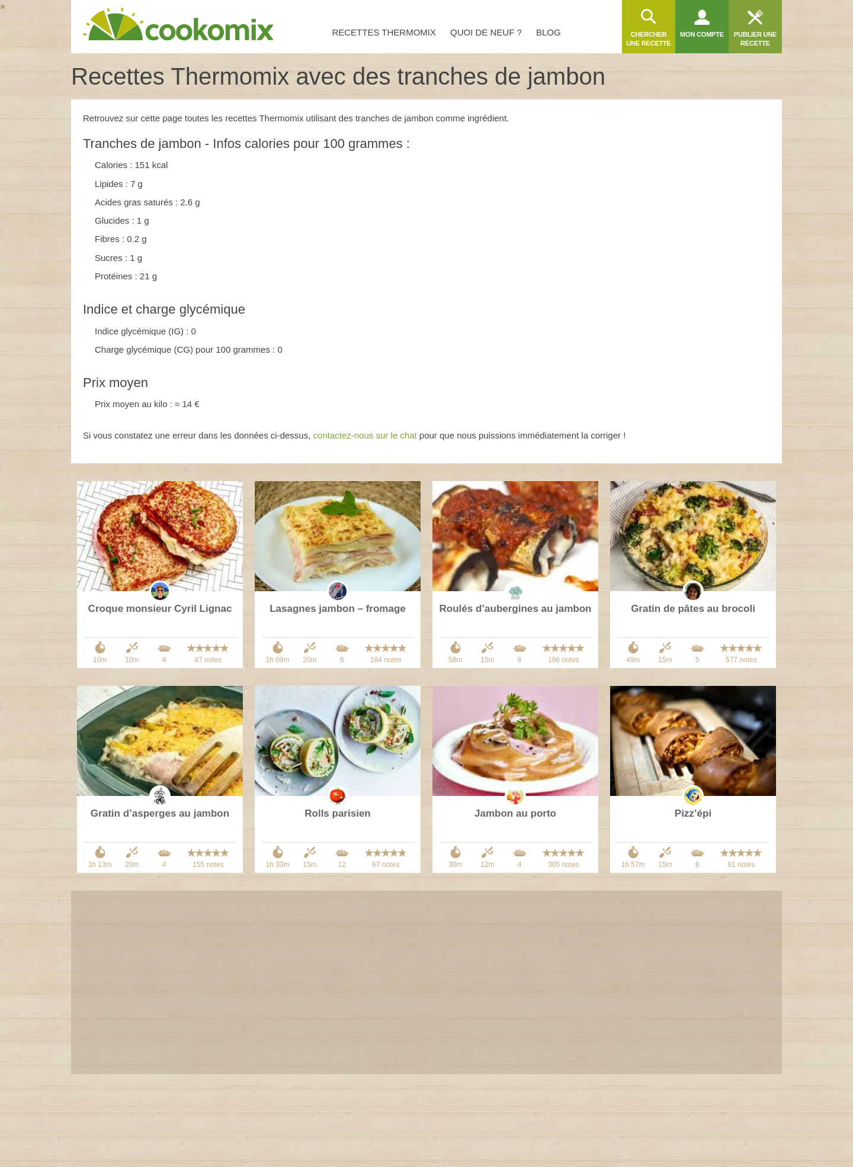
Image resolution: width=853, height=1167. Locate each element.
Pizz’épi (693, 813)
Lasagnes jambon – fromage (338, 608)
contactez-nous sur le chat (365, 435)
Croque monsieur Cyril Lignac (160, 608)
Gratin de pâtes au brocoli (693, 608)
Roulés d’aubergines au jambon (516, 608)
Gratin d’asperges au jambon (160, 813)
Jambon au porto (515, 813)
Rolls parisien (337, 813)
